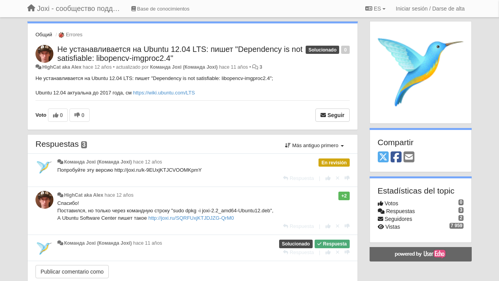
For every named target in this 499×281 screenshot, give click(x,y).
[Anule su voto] (338, 178)
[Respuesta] (298, 178)
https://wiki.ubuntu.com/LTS (164, 93)
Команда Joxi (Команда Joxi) (184, 67)
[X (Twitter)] (383, 157)
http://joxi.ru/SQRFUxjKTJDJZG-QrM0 (191, 218)
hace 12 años (147, 162)
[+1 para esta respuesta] (328, 178)
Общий (43, 34)
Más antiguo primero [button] (314, 145)
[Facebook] (396, 157)
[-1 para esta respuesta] (347, 178)
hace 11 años (147, 243)
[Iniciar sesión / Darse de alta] (430, 8)
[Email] (408, 157)
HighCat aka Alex (61, 67)
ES (375, 8)
